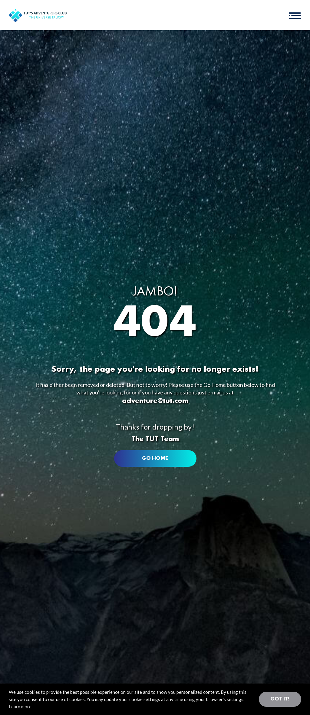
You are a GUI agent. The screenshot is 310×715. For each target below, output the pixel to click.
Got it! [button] (280, 699)
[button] (295, 15)
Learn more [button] (20, 706)
